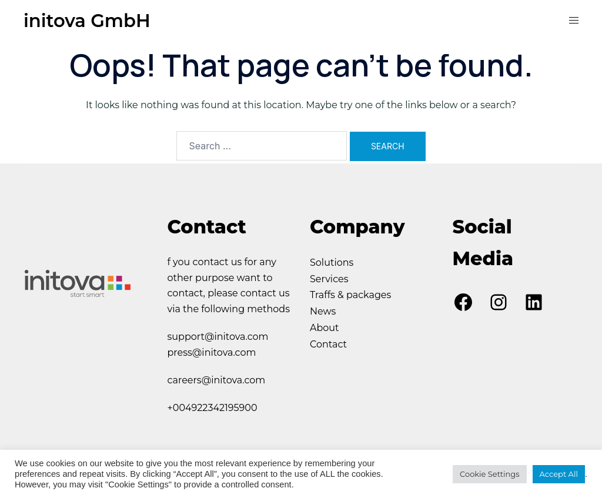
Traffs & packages (350, 295)
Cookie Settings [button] (490, 474)
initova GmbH (90, 20)
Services (329, 279)
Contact (328, 344)
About (324, 328)
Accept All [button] (559, 474)
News (323, 311)
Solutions (331, 262)
